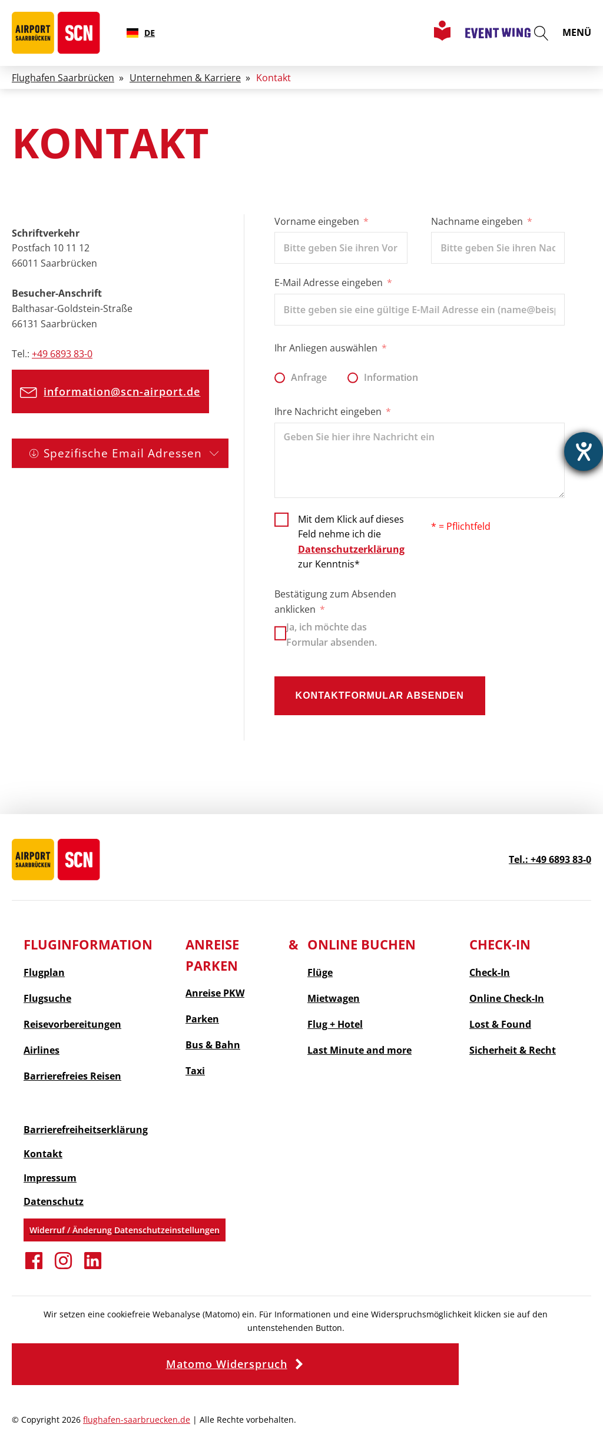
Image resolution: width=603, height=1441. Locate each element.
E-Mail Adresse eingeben (328, 282)
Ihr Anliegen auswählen (325, 347)
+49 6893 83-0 (62, 353)
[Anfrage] (279, 378)
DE (141, 32)
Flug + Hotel (335, 1024)
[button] (116, 391)
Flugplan (44, 972)
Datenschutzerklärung (351, 549)
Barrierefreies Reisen (72, 1076)
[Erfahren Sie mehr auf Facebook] (34, 1267)
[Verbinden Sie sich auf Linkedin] (92, 1267)
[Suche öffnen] (541, 33)
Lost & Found (500, 1024)
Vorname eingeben (316, 221)
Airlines (41, 1050)
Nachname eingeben (477, 221)
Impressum (50, 1177)
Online (506, 998)
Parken (202, 1019)
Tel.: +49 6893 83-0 (550, 859)
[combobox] (141, 33)
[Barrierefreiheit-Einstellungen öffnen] (583, 451)
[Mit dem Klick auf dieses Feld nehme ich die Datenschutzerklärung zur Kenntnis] (341, 541)
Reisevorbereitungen (72, 1024)
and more (359, 1050)
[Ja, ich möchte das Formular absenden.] (280, 633)
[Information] (352, 378)
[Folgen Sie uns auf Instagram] (63, 1267)
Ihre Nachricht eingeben (328, 411)
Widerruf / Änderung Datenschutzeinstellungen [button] (124, 1230)
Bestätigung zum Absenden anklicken (335, 601)
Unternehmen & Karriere (185, 77)
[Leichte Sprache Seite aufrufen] (442, 37)
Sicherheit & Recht (512, 1050)
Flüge (320, 972)
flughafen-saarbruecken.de (136, 1419)
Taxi (195, 1071)
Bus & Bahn (212, 1045)
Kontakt (43, 1153)
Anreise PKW (214, 993)
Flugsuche (47, 998)
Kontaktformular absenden (380, 695)
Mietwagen (333, 998)
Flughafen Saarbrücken (63, 77)
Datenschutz (54, 1201)
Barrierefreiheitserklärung (86, 1129)
